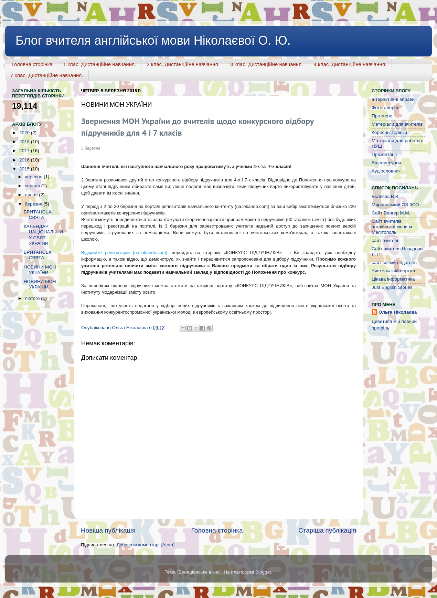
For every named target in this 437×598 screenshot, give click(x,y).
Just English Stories (392, 287)
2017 (25, 150)
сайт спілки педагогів (394, 262)
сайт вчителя (385, 240)
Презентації (384, 154)
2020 (25, 132)
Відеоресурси (386, 162)
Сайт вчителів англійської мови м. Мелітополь (392, 227)
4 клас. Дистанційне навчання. (349, 64)
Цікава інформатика (393, 279)
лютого (33, 298)
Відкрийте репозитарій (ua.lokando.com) (124, 252)
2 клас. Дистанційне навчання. (183, 64)
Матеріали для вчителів (397, 124)
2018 (25, 141)
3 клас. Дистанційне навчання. (266, 64)
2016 (25, 159)
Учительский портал (393, 270)
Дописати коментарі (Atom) (145, 544)
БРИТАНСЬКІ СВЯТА (38, 214)
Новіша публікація (108, 530)
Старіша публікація (327, 530)
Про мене (382, 115)
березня (34, 204)
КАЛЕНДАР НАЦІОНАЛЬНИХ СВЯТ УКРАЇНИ (43, 235)
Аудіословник (386, 171)
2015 (25, 168)
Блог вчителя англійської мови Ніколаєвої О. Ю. (153, 40)
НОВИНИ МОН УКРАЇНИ (40, 269)
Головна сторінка (32, 64)
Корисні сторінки (389, 132)
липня (32, 194)
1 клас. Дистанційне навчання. (99, 64)
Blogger (263, 572)
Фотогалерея (385, 107)
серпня (33, 185)
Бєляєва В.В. (386, 196)
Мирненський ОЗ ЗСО (395, 204)
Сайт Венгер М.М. (391, 213)
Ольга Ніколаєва (398, 312)
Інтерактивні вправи (393, 99)
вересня (34, 176)
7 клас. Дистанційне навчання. (46, 75)
